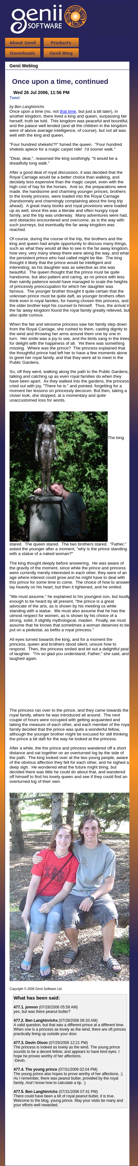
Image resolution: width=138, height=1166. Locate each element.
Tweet (15, 98)
